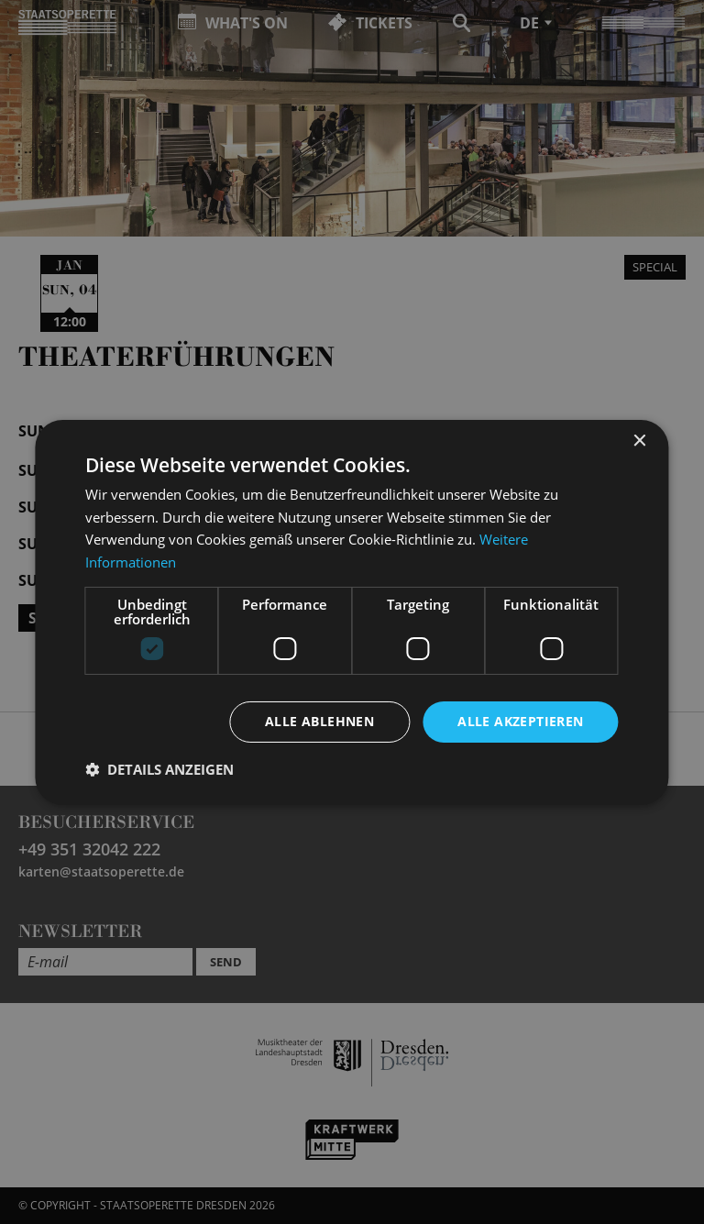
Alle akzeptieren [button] (520, 721)
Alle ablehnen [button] (319, 721)
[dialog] (352, 612)
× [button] (639, 440)
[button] (159, 769)
